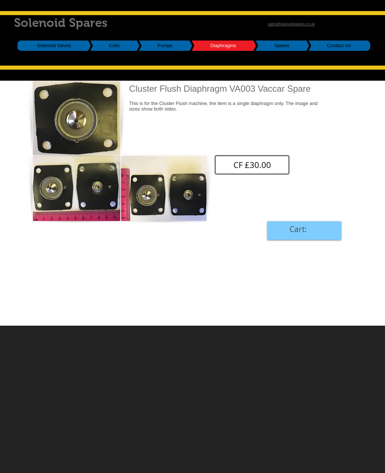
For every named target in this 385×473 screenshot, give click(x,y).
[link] (304, 229)
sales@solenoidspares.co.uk (291, 24)
